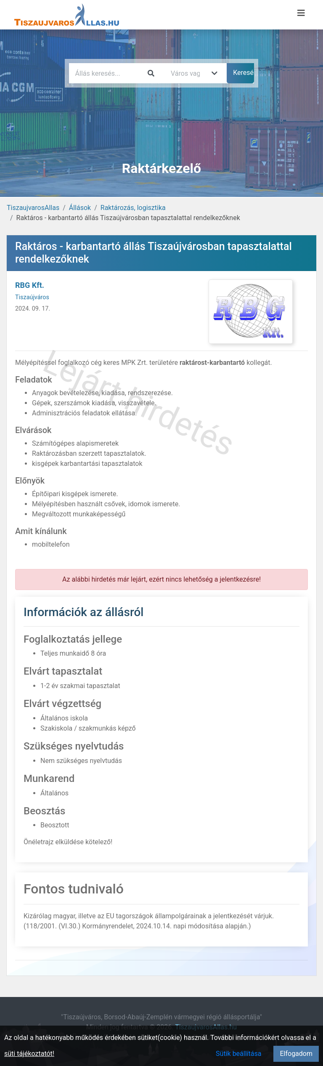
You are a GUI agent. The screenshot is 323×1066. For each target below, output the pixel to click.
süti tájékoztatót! (29, 1054)
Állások (80, 208)
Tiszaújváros (32, 297)
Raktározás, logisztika (133, 208)
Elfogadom (296, 1054)
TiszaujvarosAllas (33, 208)
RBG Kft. (29, 285)
